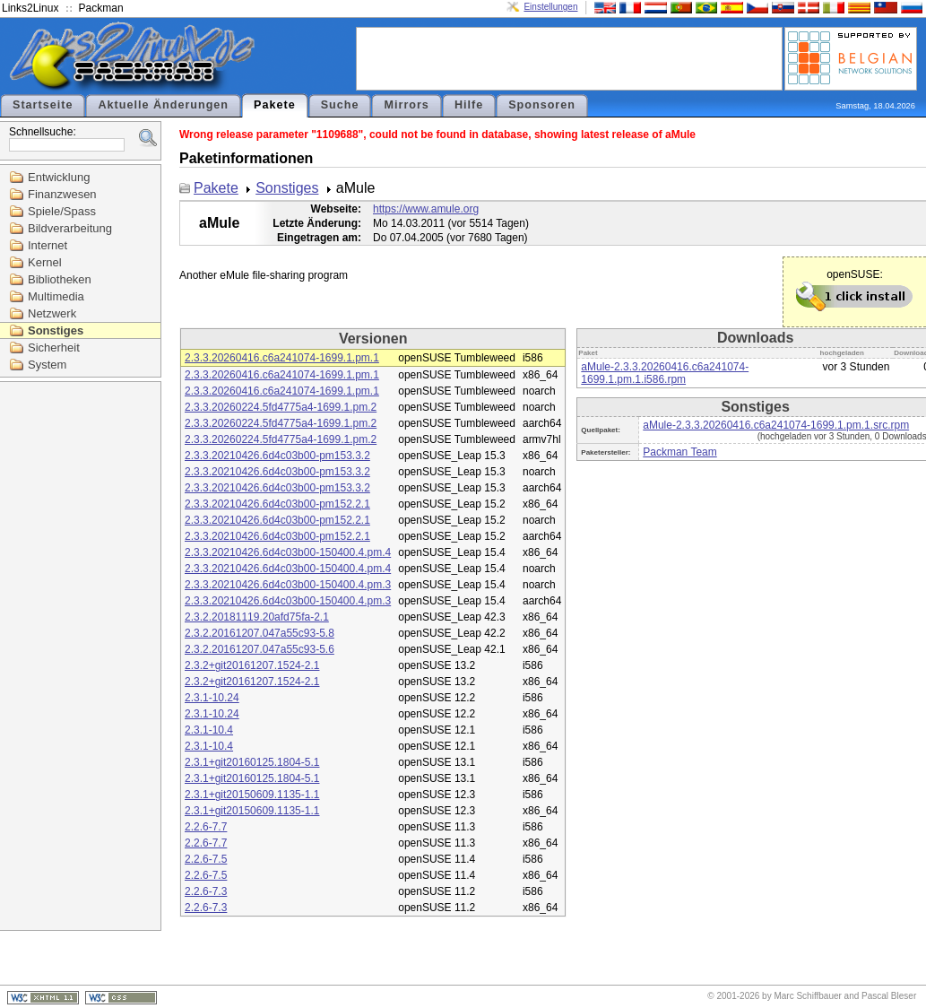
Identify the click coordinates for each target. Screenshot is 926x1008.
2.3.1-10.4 (209, 730)
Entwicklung (59, 177)
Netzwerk (52, 313)
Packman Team (679, 452)
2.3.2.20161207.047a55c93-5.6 (259, 649)
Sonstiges (55, 330)
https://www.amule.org (426, 209)
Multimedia (56, 296)
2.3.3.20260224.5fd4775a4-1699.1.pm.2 (280, 407)
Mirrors (406, 105)
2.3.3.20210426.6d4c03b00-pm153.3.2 (277, 455)
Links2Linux (30, 8)
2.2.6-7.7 (206, 827)
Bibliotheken (59, 279)
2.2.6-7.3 (206, 891)
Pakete (275, 105)
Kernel (45, 262)
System (47, 364)
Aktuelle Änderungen (163, 105)
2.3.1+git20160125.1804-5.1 (252, 762)
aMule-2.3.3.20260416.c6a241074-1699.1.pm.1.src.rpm (776, 425)
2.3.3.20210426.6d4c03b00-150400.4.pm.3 (288, 584)
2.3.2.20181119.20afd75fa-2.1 (257, 617)
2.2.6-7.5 (206, 859)
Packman (101, 8)
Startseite (43, 105)
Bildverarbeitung (70, 228)
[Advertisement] (569, 57)
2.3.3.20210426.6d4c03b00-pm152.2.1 (277, 504)
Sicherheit (54, 347)
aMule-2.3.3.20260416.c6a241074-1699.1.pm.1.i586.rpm (665, 373)
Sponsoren (542, 105)
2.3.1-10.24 (212, 697)
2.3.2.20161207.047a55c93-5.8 (259, 633)
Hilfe (468, 105)
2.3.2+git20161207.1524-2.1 (252, 665)
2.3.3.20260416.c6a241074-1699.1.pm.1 (282, 358)
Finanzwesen (62, 194)
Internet (47, 245)
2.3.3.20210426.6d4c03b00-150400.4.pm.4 (288, 552)
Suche (340, 105)
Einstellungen (550, 7)
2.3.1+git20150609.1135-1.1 (252, 794)
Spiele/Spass (62, 211)
